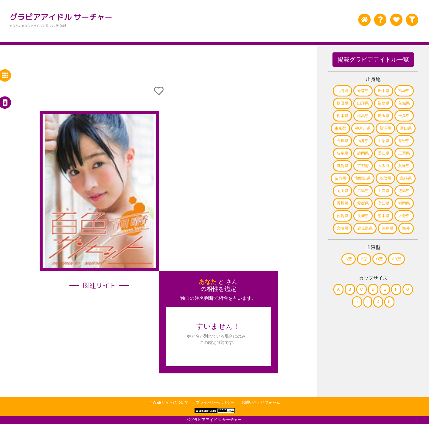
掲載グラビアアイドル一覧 (373, 59)
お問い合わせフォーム (260, 402)
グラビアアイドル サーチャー (61, 17)
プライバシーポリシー (215, 402)
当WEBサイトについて (169, 402)
